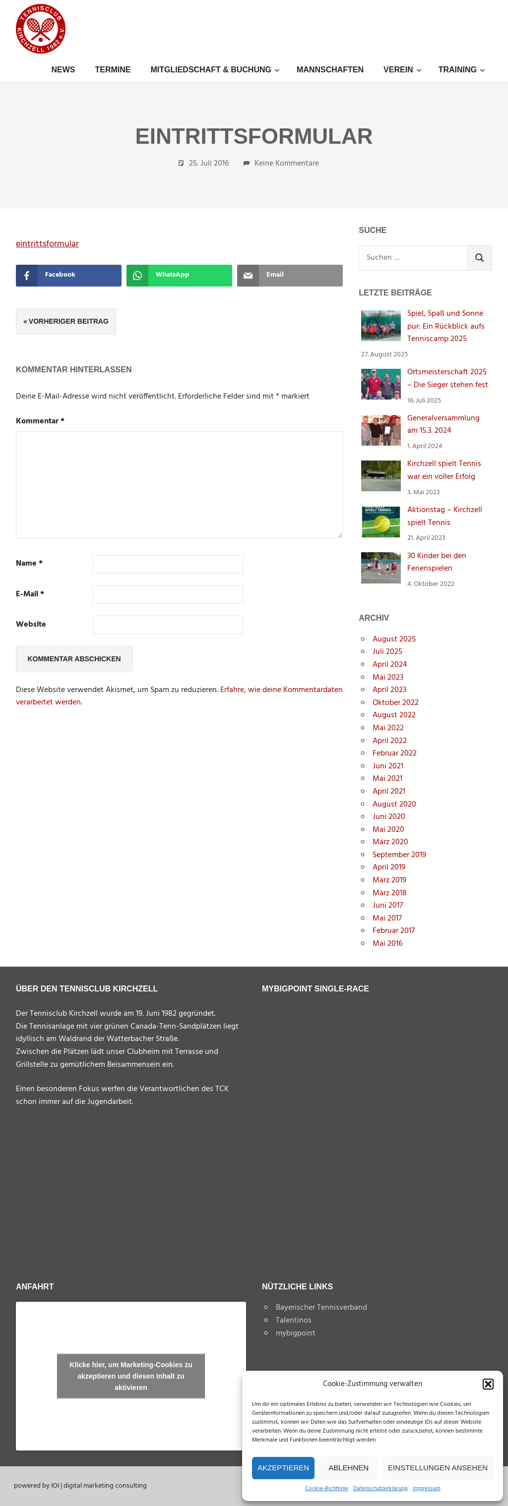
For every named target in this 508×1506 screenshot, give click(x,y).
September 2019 (399, 855)
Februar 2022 (395, 753)
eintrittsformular (47, 244)
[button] (488, 1384)
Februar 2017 (394, 931)
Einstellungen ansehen (438, 1467)
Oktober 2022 (396, 702)
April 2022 (390, 741)
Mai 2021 (387, 778)
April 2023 (389, 690)
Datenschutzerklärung (380, 1489)
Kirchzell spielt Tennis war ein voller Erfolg (444, 470)
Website (31, 625)
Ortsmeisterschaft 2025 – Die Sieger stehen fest (447, 379)
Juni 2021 (388, 766)
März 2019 (389, 880)
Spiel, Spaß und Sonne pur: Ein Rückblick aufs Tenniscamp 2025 (446, 326)
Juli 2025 (387, 651)
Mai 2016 (387, 943)
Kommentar (40, 421)
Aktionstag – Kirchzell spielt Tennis (444, 516)
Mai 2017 (387, 918)
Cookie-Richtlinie (326, 1489)
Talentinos (294, 1320)
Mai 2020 (388, 829)
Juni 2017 (388, 905)
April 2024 (390, 664)
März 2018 (390, 893)
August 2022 (394, 715)
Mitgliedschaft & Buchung (215, 69)
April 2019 (389, 867)
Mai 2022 (388, 728)
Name (29, 564)
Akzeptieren (283, 1467)
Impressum (427, 1489)
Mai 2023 (388, 677)
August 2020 (394, 804)
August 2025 (394, 639)
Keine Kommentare (286, 163)
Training (462, 69)
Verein (402, 69)
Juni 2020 (389, 817)
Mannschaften (330, 69)
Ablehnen (348, 1467)
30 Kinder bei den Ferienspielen (436, 563)
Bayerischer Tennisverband (321, 1307)
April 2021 (389, 791)
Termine (112, 69)
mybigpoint (296, 1333)
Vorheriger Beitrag (69, 321)
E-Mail (30, 594)
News (63, 69)
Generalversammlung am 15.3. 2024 (443, 425)
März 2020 (390, 842)
